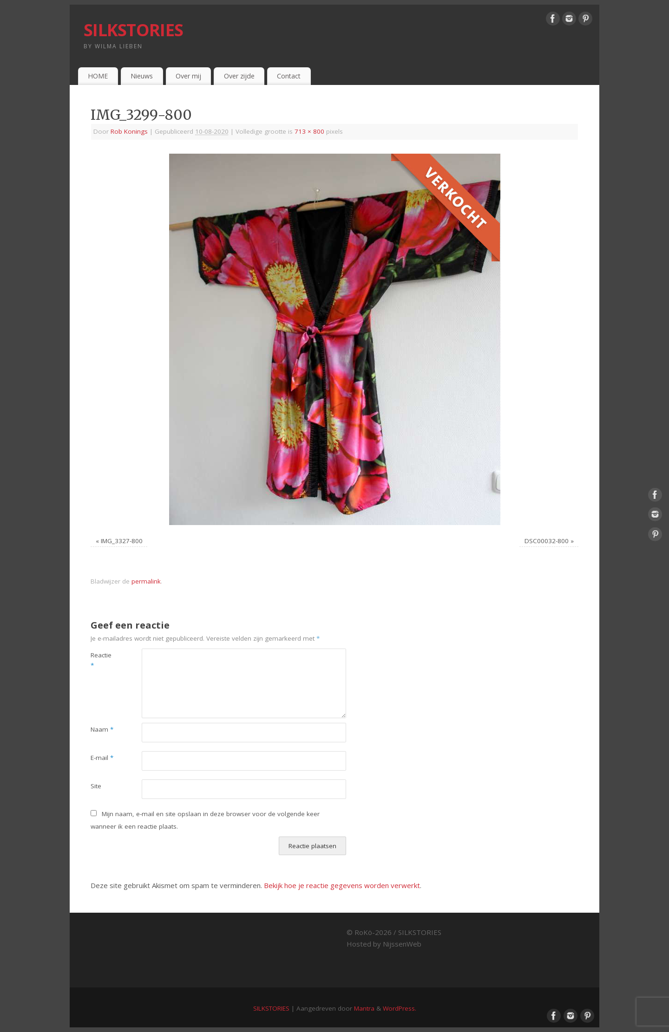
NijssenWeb (402, 943)
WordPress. (399, 1008)
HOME (98, 75)
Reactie (101, 660)
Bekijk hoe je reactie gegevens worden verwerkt (342, 885)
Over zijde (239, 75)
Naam (102, 729)
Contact (289, 75)
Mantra (364, 1008)
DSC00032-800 (547, 541)
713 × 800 (309, 131)
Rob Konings (129, 131)
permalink (146, 581)
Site (96, 786)
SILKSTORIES (133, 30)
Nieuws (142, 75)
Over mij (188, 75)
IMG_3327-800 (122, 541)
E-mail (102, 757)
